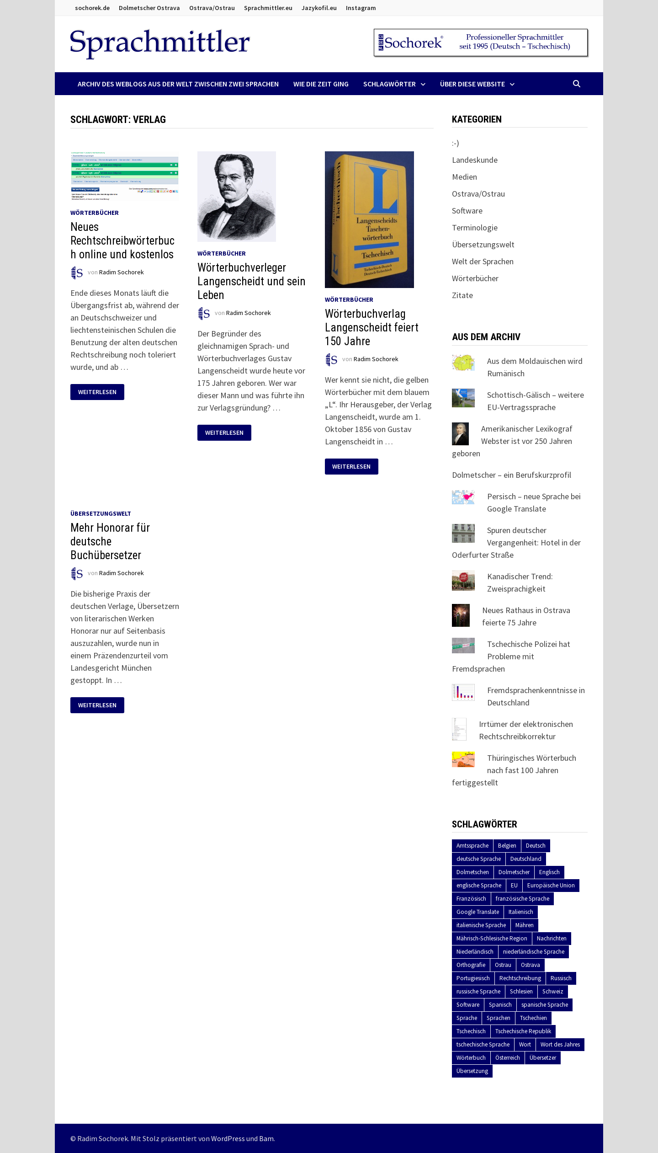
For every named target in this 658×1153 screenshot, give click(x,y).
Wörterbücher (94, 212)
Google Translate (477, 912)
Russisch (561, 978)
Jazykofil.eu (319, 8)
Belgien (507, 845)
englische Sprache (478, 885)
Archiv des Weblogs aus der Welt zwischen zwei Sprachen (178, 83)
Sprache (466, 1018)
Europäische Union (551, 885)
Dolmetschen (472, 872)
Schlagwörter (389, 83)
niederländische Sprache (533, 951)
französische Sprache (522, 898)
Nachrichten (552, 938)
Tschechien (533, 1018)
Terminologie (475, 227)
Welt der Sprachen (483, 261)
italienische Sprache (481, 925)
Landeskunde (475, 160)
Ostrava (530, 965)
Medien (464, 176)
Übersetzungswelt (100, 513)
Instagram (361, 8)
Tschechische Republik (523, 1031)
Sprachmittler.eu (268, 8)
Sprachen (498, 1018)
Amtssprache (472, 845)
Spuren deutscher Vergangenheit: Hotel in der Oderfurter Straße (516, 542)
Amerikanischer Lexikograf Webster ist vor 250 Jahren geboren (512, 441)
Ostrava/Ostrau (212, 8)
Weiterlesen (101, 392)
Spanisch (500, 1005)
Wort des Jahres (560, 1044)
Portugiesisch (473, 978)
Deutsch (536, 845)
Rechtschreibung (520, 978)
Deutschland (525, 859)
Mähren (524, 925)
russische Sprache (478, 991)
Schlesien (521, 991)
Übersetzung (472, 1071)
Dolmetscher (514, 872)
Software (467, 210)
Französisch (471, 898)
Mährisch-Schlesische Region (491, 938)
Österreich (507, 1058)
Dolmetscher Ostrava (149, 8)
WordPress (228, 1138)
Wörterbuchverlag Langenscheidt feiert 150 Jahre (372, 327)
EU (514, 885)
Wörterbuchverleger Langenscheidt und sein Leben (251, 281)
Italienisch (521, 912)
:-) (455, 143)
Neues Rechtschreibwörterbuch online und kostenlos (122, 240)
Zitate (462, 295)
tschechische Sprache (482, 1044)
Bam (266, 1138)
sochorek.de (92, 8)
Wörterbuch (471, 1058)
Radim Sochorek (121, 272)
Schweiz (552, 991)
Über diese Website (472, 83)
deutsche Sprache (478, 859)
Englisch (549, 872)
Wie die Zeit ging (321, 83)
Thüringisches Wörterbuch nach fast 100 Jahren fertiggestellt (514, 770)
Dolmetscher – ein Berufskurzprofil (511, 475)
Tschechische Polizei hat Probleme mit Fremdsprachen (511, 656)
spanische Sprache (544, 1005)
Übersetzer (543, 1058)
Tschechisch (471, 1031)
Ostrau (503, 965)
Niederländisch (475, 951)
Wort (525, 1044)
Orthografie (470, 965)
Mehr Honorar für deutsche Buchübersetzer (110, 541)
